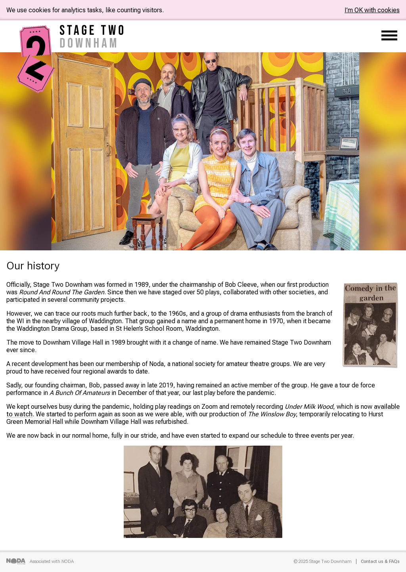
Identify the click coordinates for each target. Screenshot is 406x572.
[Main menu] (389, 36)
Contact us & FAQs (380, 561)
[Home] (36, 89)
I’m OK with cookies (372, 10)
